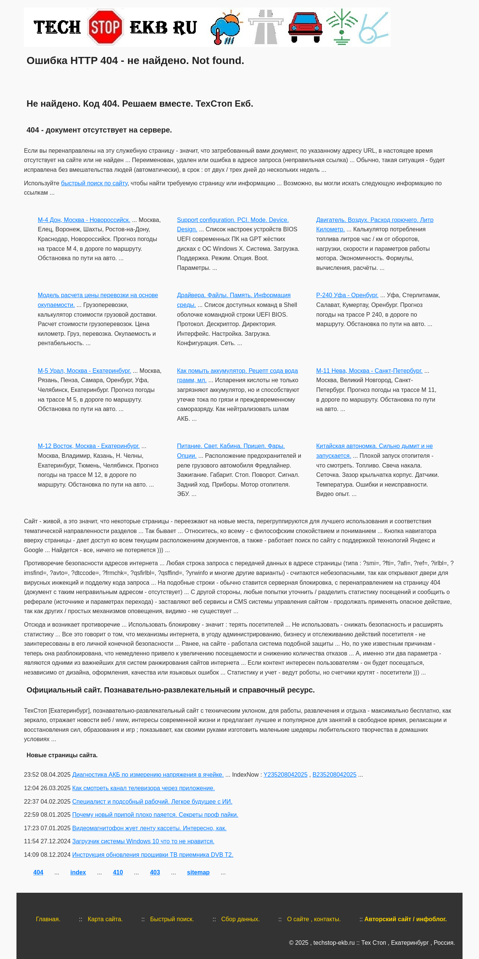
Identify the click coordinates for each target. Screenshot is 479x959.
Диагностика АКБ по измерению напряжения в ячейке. (148, 774)
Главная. (48, 919)
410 (118, 872)
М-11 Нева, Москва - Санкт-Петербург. (369, 371)
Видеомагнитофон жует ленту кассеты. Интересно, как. (149, 828)
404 (38, 872)
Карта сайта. (105, 919)
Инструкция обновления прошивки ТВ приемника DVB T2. (153, 855)
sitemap (198, 872)
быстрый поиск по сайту (94, 183)
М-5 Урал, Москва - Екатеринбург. (84, 371)
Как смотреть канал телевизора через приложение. (143, 788)
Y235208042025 (285, 774)
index (78, 872)
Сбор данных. (240, 919)
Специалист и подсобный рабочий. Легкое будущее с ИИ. (152, 801)
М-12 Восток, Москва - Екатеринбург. (89, 446)
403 (155, 872)
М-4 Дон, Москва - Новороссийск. (84, 220)
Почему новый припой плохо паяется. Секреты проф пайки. (155, 815)
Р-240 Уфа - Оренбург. (347, 295)
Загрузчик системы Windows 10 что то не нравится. (143, 841)
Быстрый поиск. (172, 919)
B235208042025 (334, 774)
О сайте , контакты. (314, 919)
